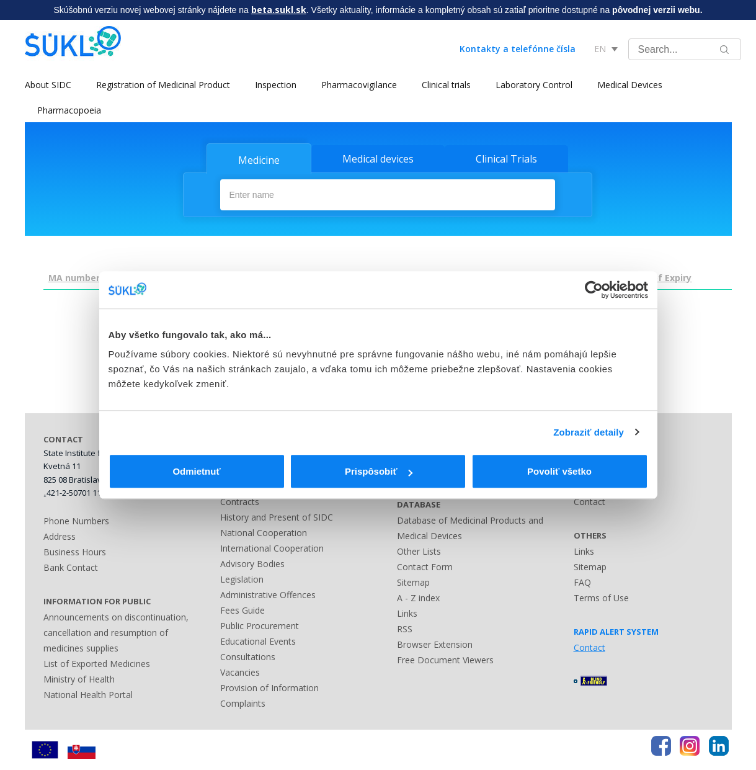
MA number (74, 278)
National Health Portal (88, 695)
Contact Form (425, 567)
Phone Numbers (76, 521)
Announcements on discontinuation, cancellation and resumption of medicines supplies (116, 632)
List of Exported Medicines (96, 663)
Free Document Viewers (445, 660)
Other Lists (419, 551)
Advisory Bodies (252, 564)
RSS (404, 629)
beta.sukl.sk (278, 10)
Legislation (242, 579)
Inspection (275, 85)
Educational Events (258, 641)
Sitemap (413, 582)
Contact (589, 502)
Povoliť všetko (559, 471)
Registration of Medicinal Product (163, 85)
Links (407, 613)
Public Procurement (259, 626)
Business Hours (74, 552)
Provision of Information (269, 688)
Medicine (259, 160)
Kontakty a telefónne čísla (518, 49)
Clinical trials (446, 85)
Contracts (239, 502)
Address (59, 536)
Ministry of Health (79, 679)
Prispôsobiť (378, 471)
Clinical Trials (506, 159)
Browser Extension (435, 644)
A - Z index (418, 598)
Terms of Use (601, 598)
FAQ (582, 582)
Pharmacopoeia (69, 110)
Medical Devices (629, 85)
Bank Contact (70, 567)
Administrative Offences (268, 595)
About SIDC (48, 85)
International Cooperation (272, 548)
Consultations (247, 657)
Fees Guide (242, 610)
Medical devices (378, 159)
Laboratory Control (534, 85)
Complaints (242, 703)
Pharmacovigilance (359, 85)
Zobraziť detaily (588, 432)
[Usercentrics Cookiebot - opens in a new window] (594, 289)
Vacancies (240, 672)
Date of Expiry (660, 278)
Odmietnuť (196, 471)
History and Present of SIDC (276, 517)
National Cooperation (263, 533)
